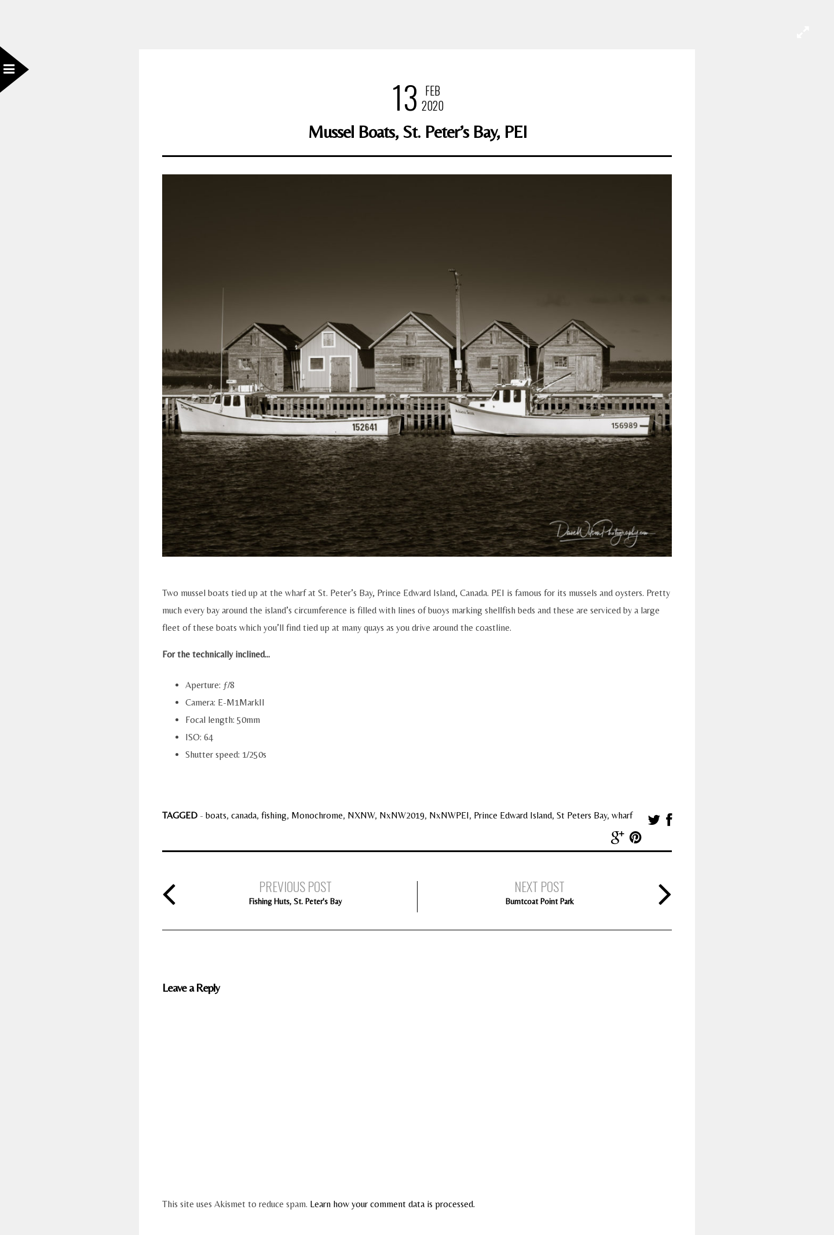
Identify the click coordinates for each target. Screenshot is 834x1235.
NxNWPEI (449, 815)
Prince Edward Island (513, 815)
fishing (274, 815)
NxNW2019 (402, 815)
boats (216, 815)
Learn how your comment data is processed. (392, 1204)
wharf (622, 815)
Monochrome (317, 815)
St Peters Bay (582, 815)
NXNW (361, 815)
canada (244, 815)
